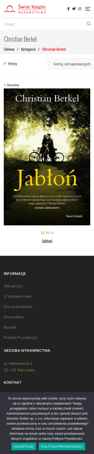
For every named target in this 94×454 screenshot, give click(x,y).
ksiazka (13, 85)
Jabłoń (47, 241)
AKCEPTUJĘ (24, 446)
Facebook (68, 9)
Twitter (74, 9)
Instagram (79, 9)
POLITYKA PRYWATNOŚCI (62, 446)
